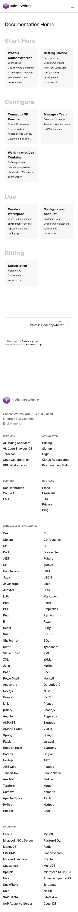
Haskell (49, 678)
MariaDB (49, 866)
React (7, 628)
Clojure (8, 540)
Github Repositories (55, 460)
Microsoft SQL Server (18, 841)
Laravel (49, 742)
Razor (48, 622)
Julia (6, 666)
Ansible (8, 779)
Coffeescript (52, 540)
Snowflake (10, 885)
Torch (47, 798)
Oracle (7, 834)
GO (5, 565)
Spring (7, 735)
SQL (47, 641)
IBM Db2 (9, 853)
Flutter (48, 779)
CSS (47, 546)
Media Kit (48, 493)
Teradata (50, 885)
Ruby (47, 628)
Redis (47, 847)
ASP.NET (9, 723)
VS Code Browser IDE (17, 449)
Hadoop (49, 805)
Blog (45, 510)
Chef (47, 811)
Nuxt (47, 691)
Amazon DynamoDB (57, 878)
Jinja (47, 584)
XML (47, 653)
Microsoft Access (15, 859)
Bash (6, 672)
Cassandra (10, 866)
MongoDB (10, 847)
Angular (8, 716)
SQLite (48, 859)
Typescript (51, 647)
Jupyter (8, 590)
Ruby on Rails (12, 748)
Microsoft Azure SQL (58, 872)
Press (46, 488)
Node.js (8, 760)
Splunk (8, 872)
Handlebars (11, 571)
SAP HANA (10, 897)
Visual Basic (11, 653)
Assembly (10, 685)
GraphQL (9, 697)
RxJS (47, 697)
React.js (49, 710)
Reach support (30, 341)
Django (48, 735)
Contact (8, 493)
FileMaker (51, 897)
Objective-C (52, 685)
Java (6, 577)
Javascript (10, 584)
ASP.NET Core (12, 729)
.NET (6, 558)
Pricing (47, 443)
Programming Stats (55, 465)
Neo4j (48, 891)
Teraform (9, 786)
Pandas (49, 767)
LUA (6, 596)
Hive (6, 878)
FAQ (6, 499)
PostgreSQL (52, 841)
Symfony (50, 748)
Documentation (13, 488)
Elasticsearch (53, 853)
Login (45, 454)
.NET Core (9, 767)
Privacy (47, 504)
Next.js (8, 691)
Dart (6, 552)
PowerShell (11, 678)
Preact (48, 704)
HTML (47, 571)
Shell (47, 672)
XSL (6, 660)
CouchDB (50, 904)
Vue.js (48, 729)
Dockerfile (51, 552)
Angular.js (50, 716)
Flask (7, 742)
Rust (6, 634)
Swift (7, 647)
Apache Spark (13, 798)
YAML (47, 660)
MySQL (49, 834)
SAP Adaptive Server (17, 904)
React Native (53, 773)
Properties (51, 609)
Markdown (51, 596)
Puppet (8, 811)
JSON (48, 577)
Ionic (6, 704)
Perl (6, 603)
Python (49, 615)
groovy (48, 565)
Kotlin (48, 666)
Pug (6, 615)
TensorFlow (11, 773)
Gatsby (8, 754)
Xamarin (49, 792)
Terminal (9, 454)
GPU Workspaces (15, 465)
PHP (6, 609)
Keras (47, 786)
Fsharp (48, 558)
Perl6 (47, 603)
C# (5, 546)
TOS (45, 499)
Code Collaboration (16, 460)
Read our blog (34, 344)
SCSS (48, 634)
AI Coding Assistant (17, 443)
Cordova (8, 792)
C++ (5, 533)
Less (47, 590)
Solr (6, 891)
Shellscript (10, 641)
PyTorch (8, 805)
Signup (47, 449)
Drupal (48, 754)
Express (49, 723)
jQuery (7, 710)
